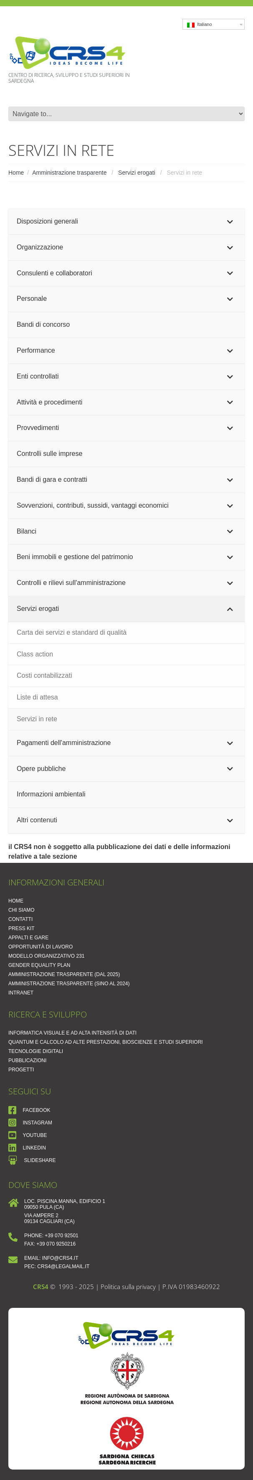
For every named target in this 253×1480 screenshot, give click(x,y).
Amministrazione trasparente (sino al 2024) (69, 984)
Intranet (20, 993)
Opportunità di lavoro (40, 947)
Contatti (20, 919)
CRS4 (40, 1286)
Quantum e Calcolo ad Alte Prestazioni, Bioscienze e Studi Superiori (105, 1042)
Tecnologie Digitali (35, 1051)
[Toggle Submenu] (230, 221)
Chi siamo (21, 910)
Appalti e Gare (28, 938)
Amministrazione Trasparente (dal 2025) (64, 974)
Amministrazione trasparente (69, 172)
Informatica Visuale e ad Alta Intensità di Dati (72, 1033)
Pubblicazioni (27, 1060)
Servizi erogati (136, 172)
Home (16, 172)
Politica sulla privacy (129, 1286)
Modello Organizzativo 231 (46, 956)
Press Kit (21, 928)
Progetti (21, 1070)
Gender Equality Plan (39, 965)
